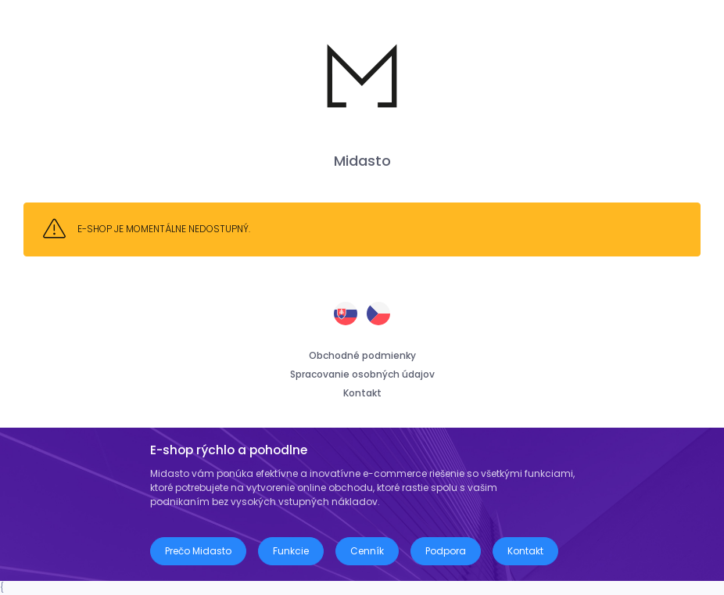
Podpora (445, 550)
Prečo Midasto (198, 550)
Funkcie (291, 550)
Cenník (367, 550)
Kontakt (362, 393)
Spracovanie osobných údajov (362, 374)
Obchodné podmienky (362, 355)
